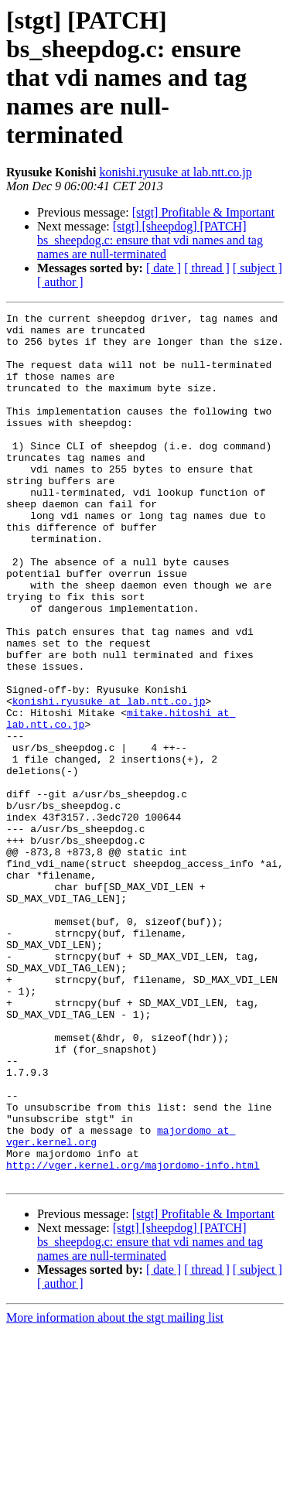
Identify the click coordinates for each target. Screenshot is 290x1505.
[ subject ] (257, 268)
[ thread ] (207, 268)
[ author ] (60, 281)
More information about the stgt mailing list (114, 1491)
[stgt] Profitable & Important (203, 212)
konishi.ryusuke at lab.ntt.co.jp (175, 172)
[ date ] (163, 268)
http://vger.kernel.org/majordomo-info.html (133, 1336)
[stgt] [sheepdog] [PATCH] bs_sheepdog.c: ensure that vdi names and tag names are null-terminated (150, 240)
